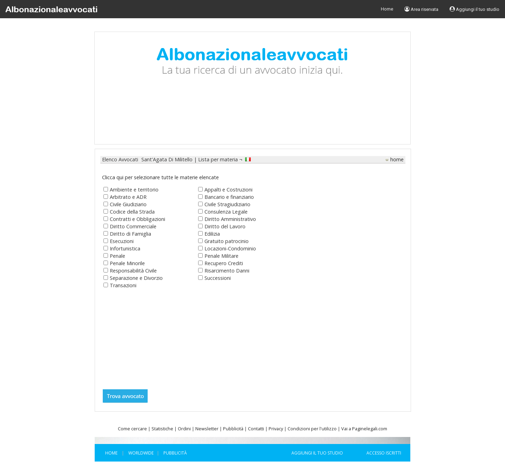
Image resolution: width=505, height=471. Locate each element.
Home (387, 9)
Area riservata (421, 9)
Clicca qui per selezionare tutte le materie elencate (160, 177)
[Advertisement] (252, 118)
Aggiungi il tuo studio (474, 9)
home (397, 159)
